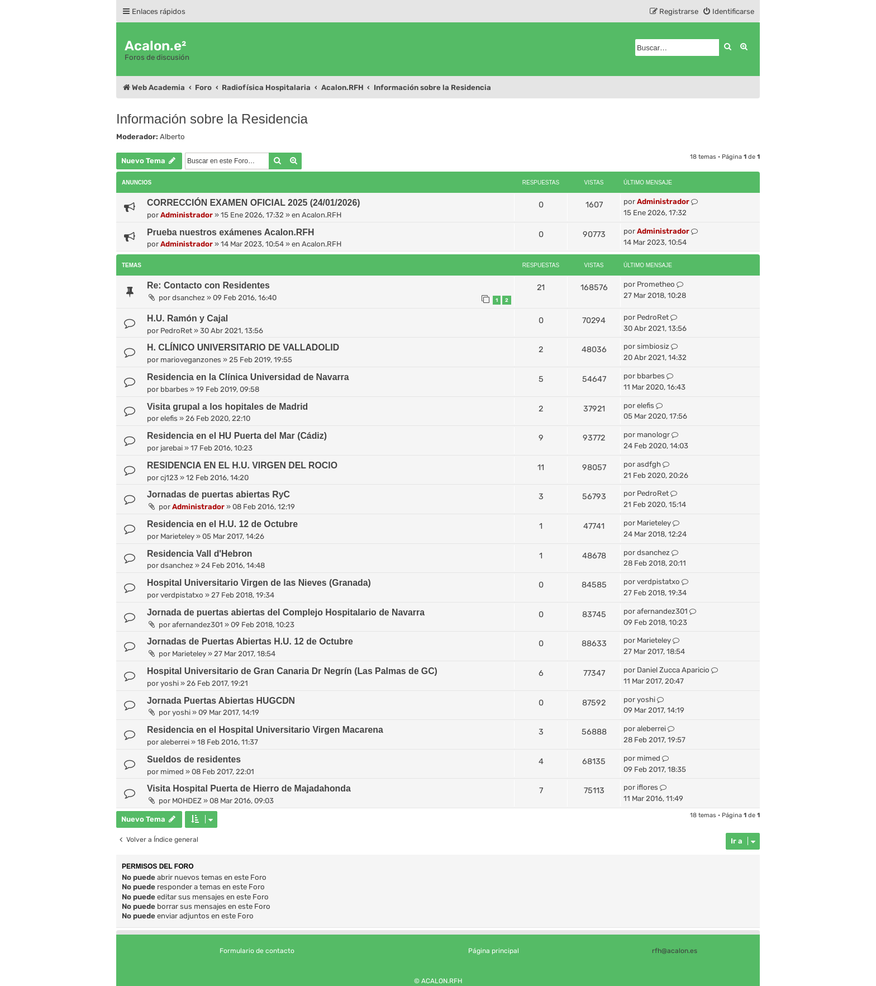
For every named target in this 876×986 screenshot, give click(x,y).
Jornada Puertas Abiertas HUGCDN (221, 700)
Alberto (172, 136)
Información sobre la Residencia (212, 118)
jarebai (171, 448)
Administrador (186, 215)
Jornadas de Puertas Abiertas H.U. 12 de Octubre (250, 641)
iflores (647, 787)
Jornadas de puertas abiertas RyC (218, 494)
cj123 (169, 477)
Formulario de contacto (257, 951)
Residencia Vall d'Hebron (199, 553)
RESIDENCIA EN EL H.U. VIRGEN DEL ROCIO (242, 465)
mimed (172, 771)
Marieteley (177, 536)
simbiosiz (653, 346)
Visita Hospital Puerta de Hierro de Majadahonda (249, 788)
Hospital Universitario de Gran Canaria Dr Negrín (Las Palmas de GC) (292, 671)
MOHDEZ (187, 801)
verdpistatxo (181, 595)
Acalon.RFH (321, 215)
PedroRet (176, 330)
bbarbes (174, 389)
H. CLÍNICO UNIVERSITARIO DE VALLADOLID (243, 347)
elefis (169, 418)
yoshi (169, 683)
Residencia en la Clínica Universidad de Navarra (248, 377)
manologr (653, 434)
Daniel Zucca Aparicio (673, 670)
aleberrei (174, 742)
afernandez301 (197, 624)
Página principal (493, 951)
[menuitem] (728, 11)
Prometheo (656, 284)
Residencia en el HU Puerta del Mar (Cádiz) (237, 435)
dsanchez (188, 297)
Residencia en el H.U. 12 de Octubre (222, 524)
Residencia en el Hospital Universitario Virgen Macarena (265, 729)
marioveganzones (190, 359)
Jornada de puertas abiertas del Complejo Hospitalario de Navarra (286, 612)
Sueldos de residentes (194, 759)
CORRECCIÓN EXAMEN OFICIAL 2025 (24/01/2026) (253, 202)
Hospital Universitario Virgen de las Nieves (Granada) (259, 582)
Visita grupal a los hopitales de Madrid (227, 406)
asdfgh (649, 464)
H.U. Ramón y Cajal (187, 318)
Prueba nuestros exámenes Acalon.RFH (230, 232)
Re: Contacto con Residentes (208, 285)
